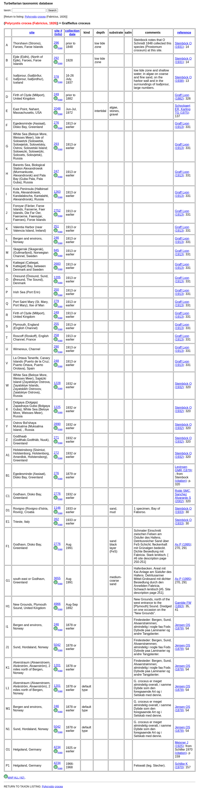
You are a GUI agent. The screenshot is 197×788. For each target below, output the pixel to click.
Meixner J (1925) (181, 744)
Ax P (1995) (183, 544)
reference (184, 32)
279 (56, 301)
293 (56, 144)
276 (56, 122)
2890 (57, 424)
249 (56, 94)
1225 (57, 407)
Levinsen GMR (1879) (183, 468)
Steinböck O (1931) (183, 45)
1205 (57, 277)
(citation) (181, 480)
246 (56, 237)
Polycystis (31, 16)
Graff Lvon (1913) (182, 125)
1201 (57, 665)
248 (56, 361)
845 (56, 250)
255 (56, 323)
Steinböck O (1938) (183, 79)
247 (56, 171)
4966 (57, 604)
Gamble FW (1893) (183, 604)
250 (56, 289)
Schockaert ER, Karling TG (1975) (182, 109)
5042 (57, 644)
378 (56, 76)
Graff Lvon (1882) (182, 96)
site (32, 32)
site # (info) (58, 32)
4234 (57, 747)
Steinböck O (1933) (183, 510)
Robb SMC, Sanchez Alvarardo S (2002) (183, 496)
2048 (57, 108)
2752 (57, 210)
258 (56, 335)
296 (56, 42)
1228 (57, 383)
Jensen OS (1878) (182, 626)
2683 (57, 263)
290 (56, 346)
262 (56, 519)
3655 (57, 578)
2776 (57, 493)
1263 (57, 191)
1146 (57, 507)
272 (56, 452)
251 (56, 226)
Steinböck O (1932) (183, 385)
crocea (42, 16)
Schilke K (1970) (181, 765)
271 (56, 437)
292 (56, 58)
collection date (72, 32)
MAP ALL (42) (14, 777)
